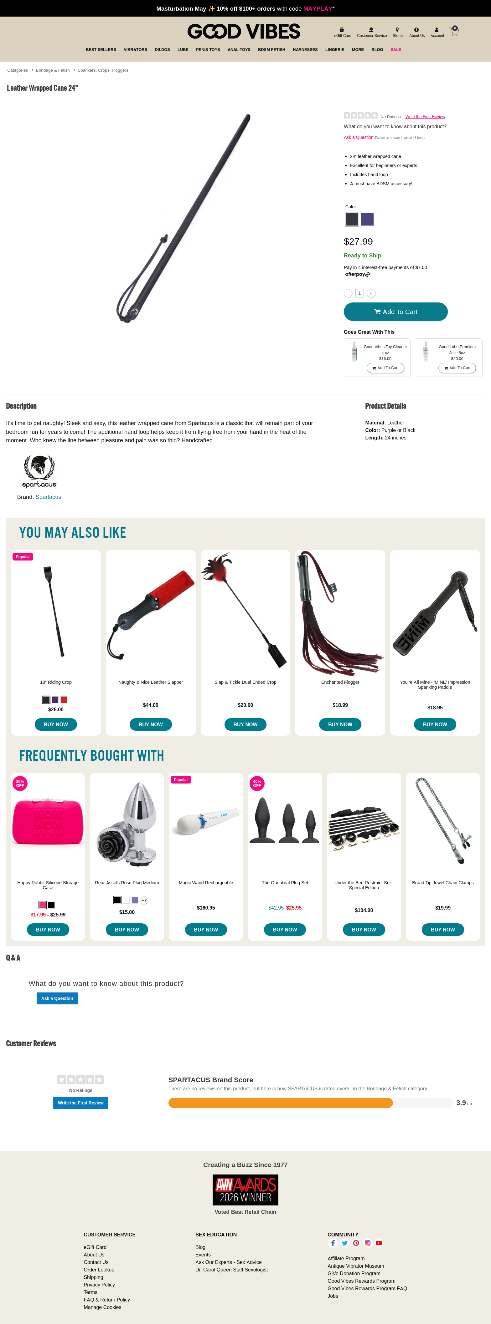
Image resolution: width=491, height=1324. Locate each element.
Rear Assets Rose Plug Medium (127, 882)
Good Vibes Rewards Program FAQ (367, 1288)
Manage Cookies (102, 1307)
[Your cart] (454, 32)
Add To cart (395, 312)
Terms (90, 1292)
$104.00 (364, 910)
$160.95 (206, 908)
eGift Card (95, 1247)
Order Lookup (99, 1269)
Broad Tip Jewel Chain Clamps (443, 882)
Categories (17, 70)
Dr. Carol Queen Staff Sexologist (231, 1269)
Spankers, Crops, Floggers (103, 70)
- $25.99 (47, 914)
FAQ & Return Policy (107, 1299)
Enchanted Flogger (340, 682)
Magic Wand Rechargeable (206, 882)
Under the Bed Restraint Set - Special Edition (364, 885)
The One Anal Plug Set (285, 882)
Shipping (93, 1277)
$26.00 (56, 709)
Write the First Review (425, 116)
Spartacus (48, 496)
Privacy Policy (99, 1284)
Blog (200, 1247)
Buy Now (56, 724)
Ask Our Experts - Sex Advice (228, 1262)
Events (203, 1254)
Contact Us (96, 1262)
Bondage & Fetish (53, 70)
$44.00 (150, 705)
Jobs (333, 1296)
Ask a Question (359, 137)
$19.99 (443, 908)
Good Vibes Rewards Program (361, 1281)
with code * (245, 8)
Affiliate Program (346, 1258)
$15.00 (127, 912)
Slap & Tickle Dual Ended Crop (245, 682)
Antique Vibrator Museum (356, 1266)
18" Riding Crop (56, 682)
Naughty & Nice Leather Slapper (150, 682)
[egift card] (342, 33)
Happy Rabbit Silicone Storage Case (48, 885)
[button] (352, 219)
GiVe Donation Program (354, 1273)
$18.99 (340, 705)
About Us (94, 1254)
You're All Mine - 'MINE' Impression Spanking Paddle (435, 684)
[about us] (416, 33)
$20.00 (245, 705)
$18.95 (435, 707)
